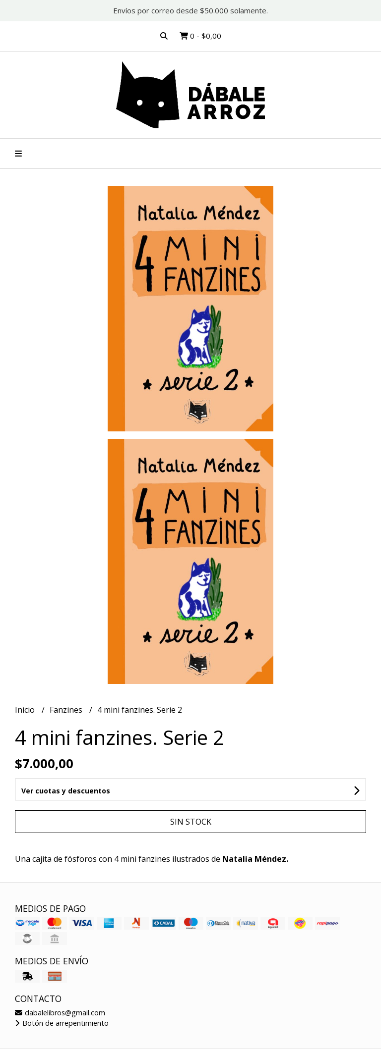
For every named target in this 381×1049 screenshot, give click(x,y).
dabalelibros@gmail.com (60, 1012)
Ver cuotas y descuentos (65, 790)
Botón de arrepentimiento (62, 1023)
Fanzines (67, 709)
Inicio (26, 709)
